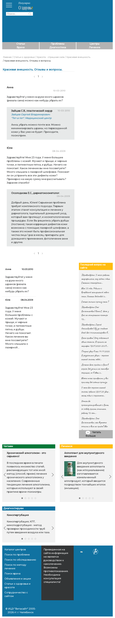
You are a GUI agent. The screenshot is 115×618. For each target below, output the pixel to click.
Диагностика (57, 47)
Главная (7, 57)
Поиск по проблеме (17, 554)
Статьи (20, 43)
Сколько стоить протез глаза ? (95, 301)
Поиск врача (12, 573)
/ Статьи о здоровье (23, 57)
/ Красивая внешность (77, 57)
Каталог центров (15, 549)
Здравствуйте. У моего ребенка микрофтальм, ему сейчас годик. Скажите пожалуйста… (95, 279)
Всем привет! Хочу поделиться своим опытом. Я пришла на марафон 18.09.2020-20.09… (94, 342)
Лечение (94, 47)
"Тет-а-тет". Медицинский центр (31, 118)
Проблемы (58, 43)
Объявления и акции (17, 578)
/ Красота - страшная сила (49, 57)
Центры (95, 43)
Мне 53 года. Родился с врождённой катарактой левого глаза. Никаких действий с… (95, 292)
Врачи (21, 47)
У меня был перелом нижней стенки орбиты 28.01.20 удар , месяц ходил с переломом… (95, 391)
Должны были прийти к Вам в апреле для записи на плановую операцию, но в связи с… (95, 368)
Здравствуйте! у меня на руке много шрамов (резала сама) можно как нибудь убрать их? (18, 284)
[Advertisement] (76, 21)
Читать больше (93, 434)
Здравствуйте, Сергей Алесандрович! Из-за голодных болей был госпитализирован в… (95, 328)
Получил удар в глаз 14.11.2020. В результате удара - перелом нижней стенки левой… (95, 355)
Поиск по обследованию (20, 559)
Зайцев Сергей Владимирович (30, 114)
